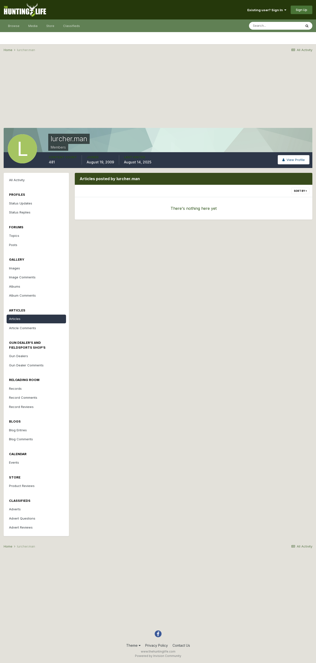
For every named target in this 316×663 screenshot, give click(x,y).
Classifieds (71, 26)
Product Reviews (22, 486)
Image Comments (22, 277)
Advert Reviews (21, 527)
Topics (14, 236)
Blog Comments (21, 439)
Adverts (15, 509)
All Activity (17, 180)
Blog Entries (18, 430)
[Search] (275, 26)
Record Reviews (21, 407)
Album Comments (22, 295)
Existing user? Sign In (266, 10)
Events (14, 462)
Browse (13, 26)
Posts (13, 245)
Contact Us (181, 645)
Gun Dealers (18, 356)
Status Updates (20, 203)
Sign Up (301, 10)
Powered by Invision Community (158, 656)
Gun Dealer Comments (26, 365)
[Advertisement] (158, 94)
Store (50, 26)
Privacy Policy (156, 645)
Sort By (300, 190)
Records (15, 388)
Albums (14, 286)
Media (33, 26)
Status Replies (19, 212)
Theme (133, 645)
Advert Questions (22, 518)
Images (14, 268)
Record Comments (23, 397)
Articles (14, 319)
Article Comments (22, 328)
